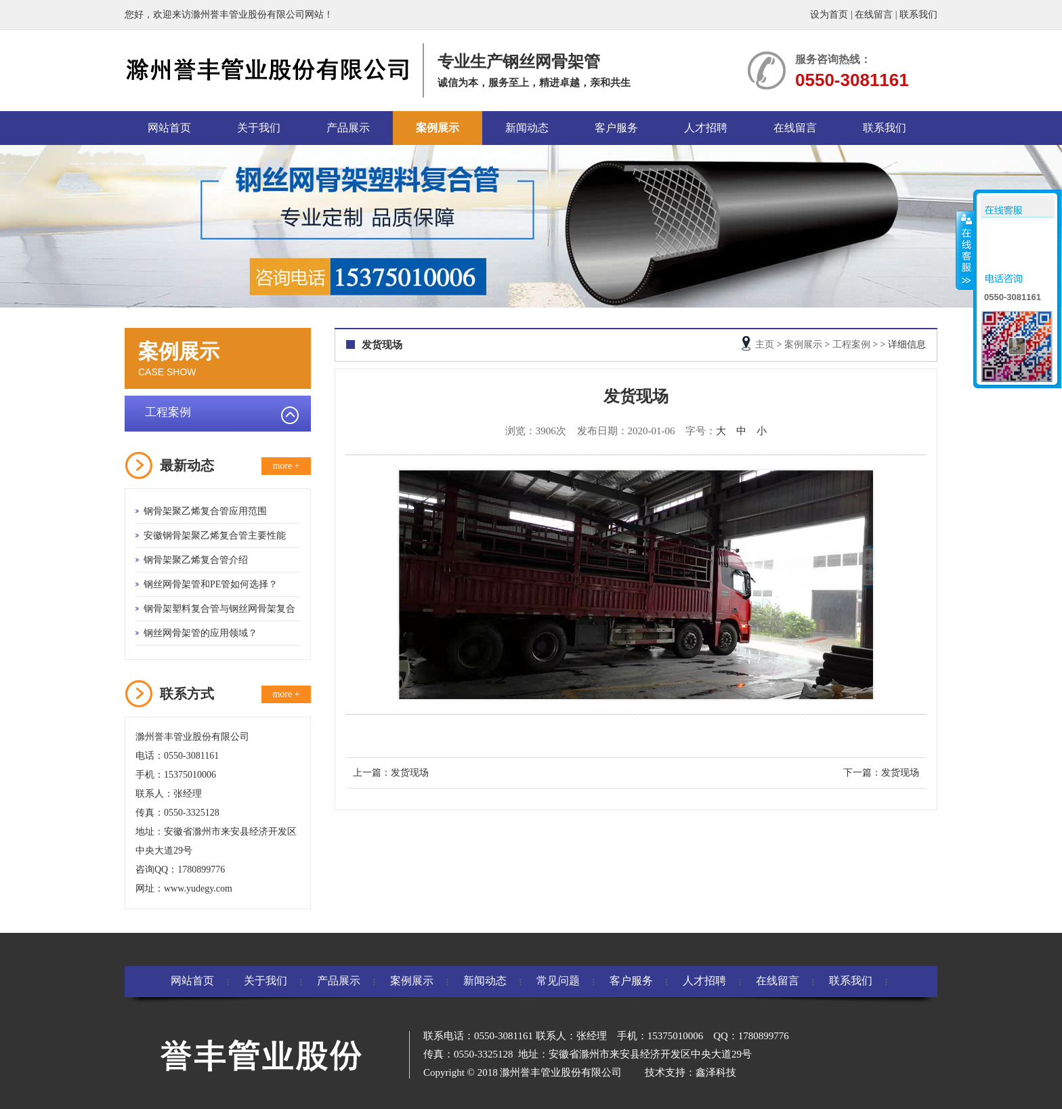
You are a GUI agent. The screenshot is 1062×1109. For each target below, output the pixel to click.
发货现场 (410, 773)
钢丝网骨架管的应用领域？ (200, 633)
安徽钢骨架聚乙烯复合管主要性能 (215, 535)
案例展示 (437, 127)
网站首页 (169, 127)
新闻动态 (527, 127)
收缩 (965, 250)
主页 (764, 344)
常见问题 (558, 980)
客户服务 (616, 127)
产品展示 (348, 127)
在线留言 (874, 14)
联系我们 (918, 14)
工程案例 (168, 412)
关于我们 (258, 127)
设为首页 (829, 14)
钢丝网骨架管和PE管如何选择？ (211, 584)
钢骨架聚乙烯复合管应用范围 (205, 511)
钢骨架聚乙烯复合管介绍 (196, 560)
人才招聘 (705, 127)
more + (285, 466)
